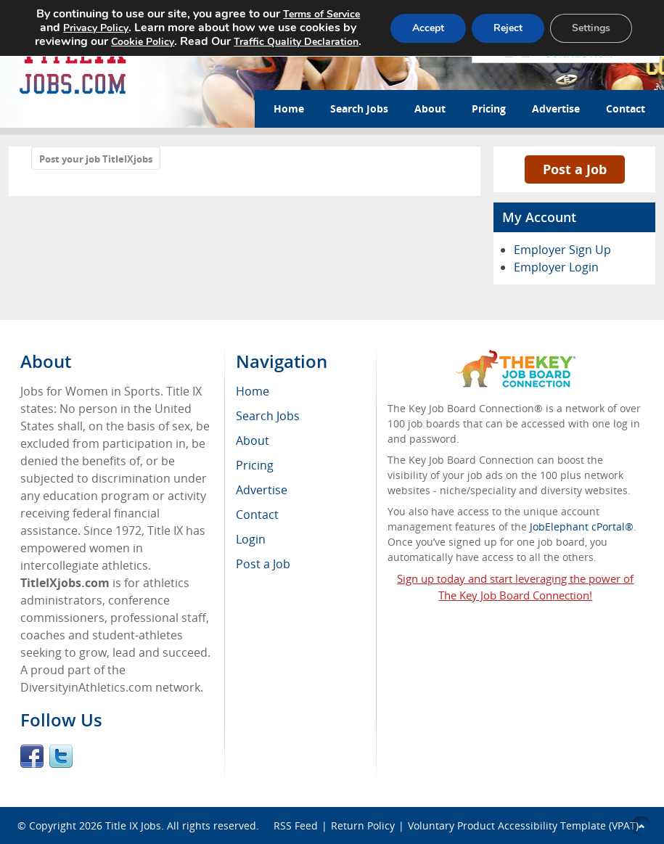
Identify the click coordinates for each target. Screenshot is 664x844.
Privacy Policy (95, 28)
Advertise (556, 108)
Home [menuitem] (252, 391)
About (430, 108)
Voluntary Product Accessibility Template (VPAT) (523, 825)
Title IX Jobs (133, 825)
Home (289, 108)
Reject (507, 28)
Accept (428, 28)
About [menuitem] (252, 440)
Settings (591, 28)
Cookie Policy (142, 42)
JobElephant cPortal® (582, 526)
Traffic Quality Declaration (296, 42)
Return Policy (363, 825)
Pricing (489, 108)
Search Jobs (359, 108)
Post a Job (575, 169)
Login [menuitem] (251, 539)
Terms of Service (321, 14)
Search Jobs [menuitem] (268, 416)
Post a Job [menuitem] (263, 564)
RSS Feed (296, 825)
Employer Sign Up (562, 250)
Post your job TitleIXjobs (95, 158)
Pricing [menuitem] (255, 465)
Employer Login (556, 267)
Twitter (61, 756)
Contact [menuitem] (257, 515)
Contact (625, 108)
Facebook (32, 756)
